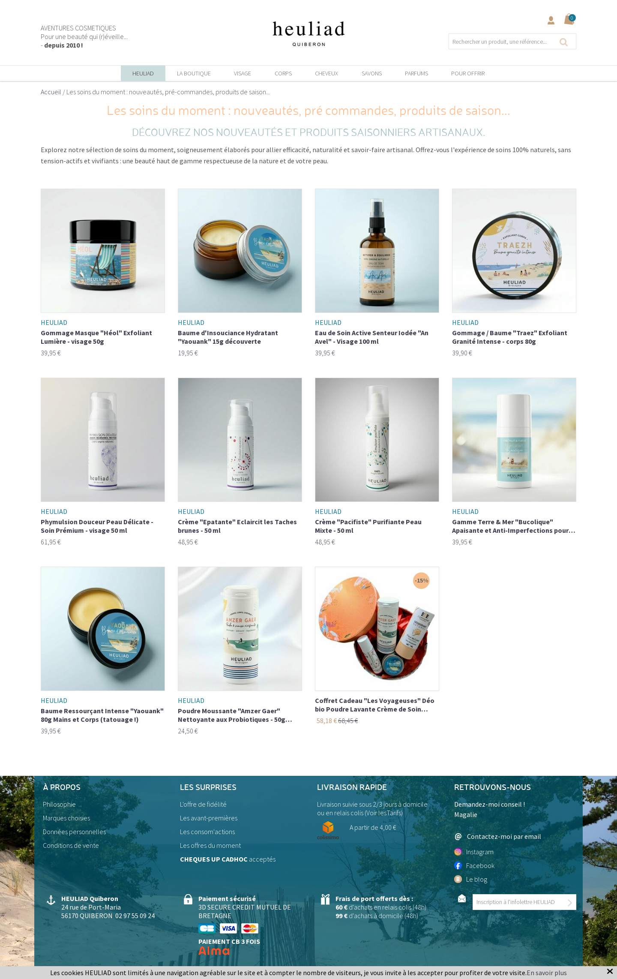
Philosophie (59, 804)
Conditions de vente (71, 845)
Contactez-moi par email (497, 836)
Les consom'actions (207, 831)
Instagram (474, 851)
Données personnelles (74, 831)
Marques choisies (66, 818)
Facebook (474, 865)
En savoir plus (547, 972)
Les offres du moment (210, 845)
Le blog (470, 879)
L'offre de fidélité (203, 804)
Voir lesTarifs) (384, 812)
